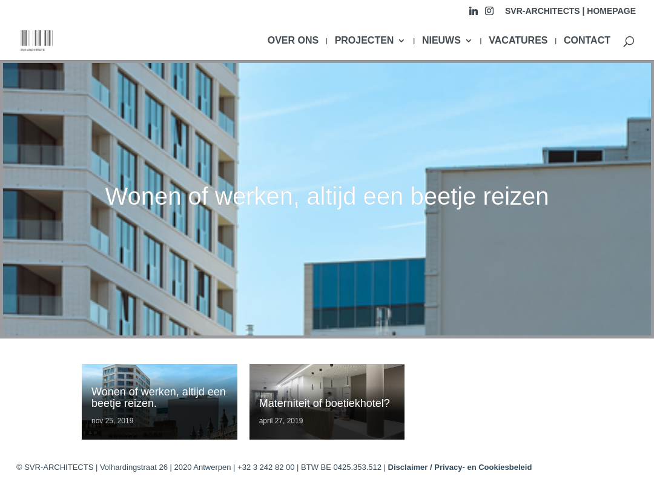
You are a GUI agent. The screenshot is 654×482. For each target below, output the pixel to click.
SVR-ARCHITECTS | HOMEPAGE (570, 11)
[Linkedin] (473, 14)
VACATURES (518, 40)
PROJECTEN (364, 40)
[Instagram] (489, 14)
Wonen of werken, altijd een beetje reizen (327, 196)
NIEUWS (441, 40)
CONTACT (587, 40)
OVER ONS (293, 40)
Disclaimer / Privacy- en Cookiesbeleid (460, 467)
